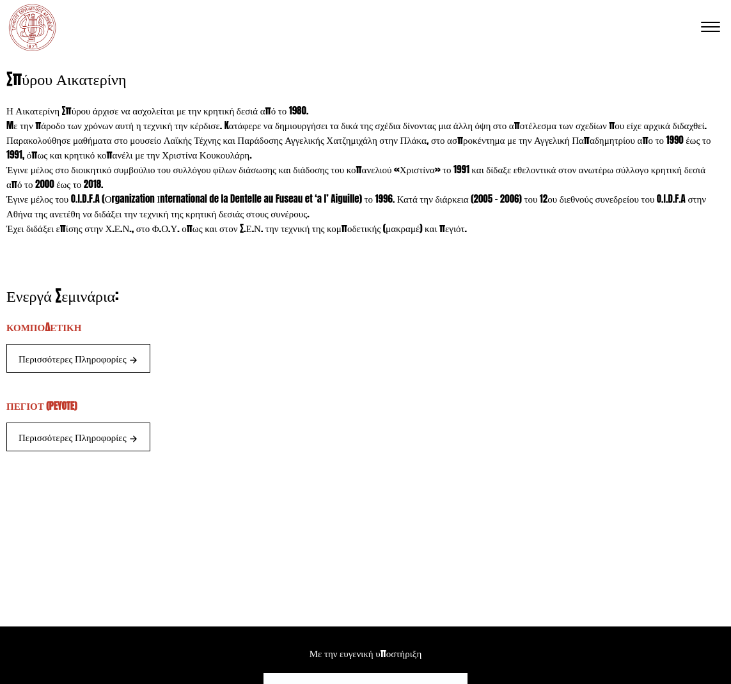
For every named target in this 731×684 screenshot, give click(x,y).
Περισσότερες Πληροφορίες (78, 358)
